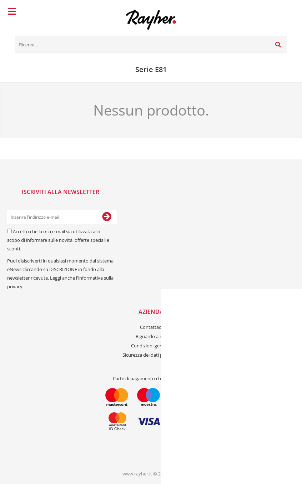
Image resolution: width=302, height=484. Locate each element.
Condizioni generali (151, 345)
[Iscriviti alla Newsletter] (107, 217)
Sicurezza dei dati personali (151, 355)
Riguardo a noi (151, 336)
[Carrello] (280, 12)
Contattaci (151, 327)
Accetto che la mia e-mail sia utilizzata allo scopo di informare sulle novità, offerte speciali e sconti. (58, 240)
